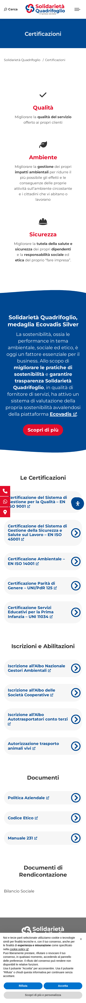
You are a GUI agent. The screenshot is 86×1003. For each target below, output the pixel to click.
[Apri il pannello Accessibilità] (78, 503)
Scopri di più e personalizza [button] (43, 995)
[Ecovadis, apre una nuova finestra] (63, 414)
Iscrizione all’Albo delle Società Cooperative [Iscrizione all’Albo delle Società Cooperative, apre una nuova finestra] (31, 692)
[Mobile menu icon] (77, 9)
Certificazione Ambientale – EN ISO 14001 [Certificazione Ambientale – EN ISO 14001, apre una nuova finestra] (36, 561)
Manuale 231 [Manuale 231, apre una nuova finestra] (22, 838)
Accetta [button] (63, 985)
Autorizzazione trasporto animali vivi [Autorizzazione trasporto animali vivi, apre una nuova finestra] (33, 746)
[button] (81, 939)
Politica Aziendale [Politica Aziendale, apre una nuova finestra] (28, 797)
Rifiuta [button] (23, 985)
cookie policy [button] (19, 949)
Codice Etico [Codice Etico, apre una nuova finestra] (23, 818)
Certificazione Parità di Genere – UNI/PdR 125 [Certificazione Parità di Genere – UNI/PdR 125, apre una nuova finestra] (32, 585)
